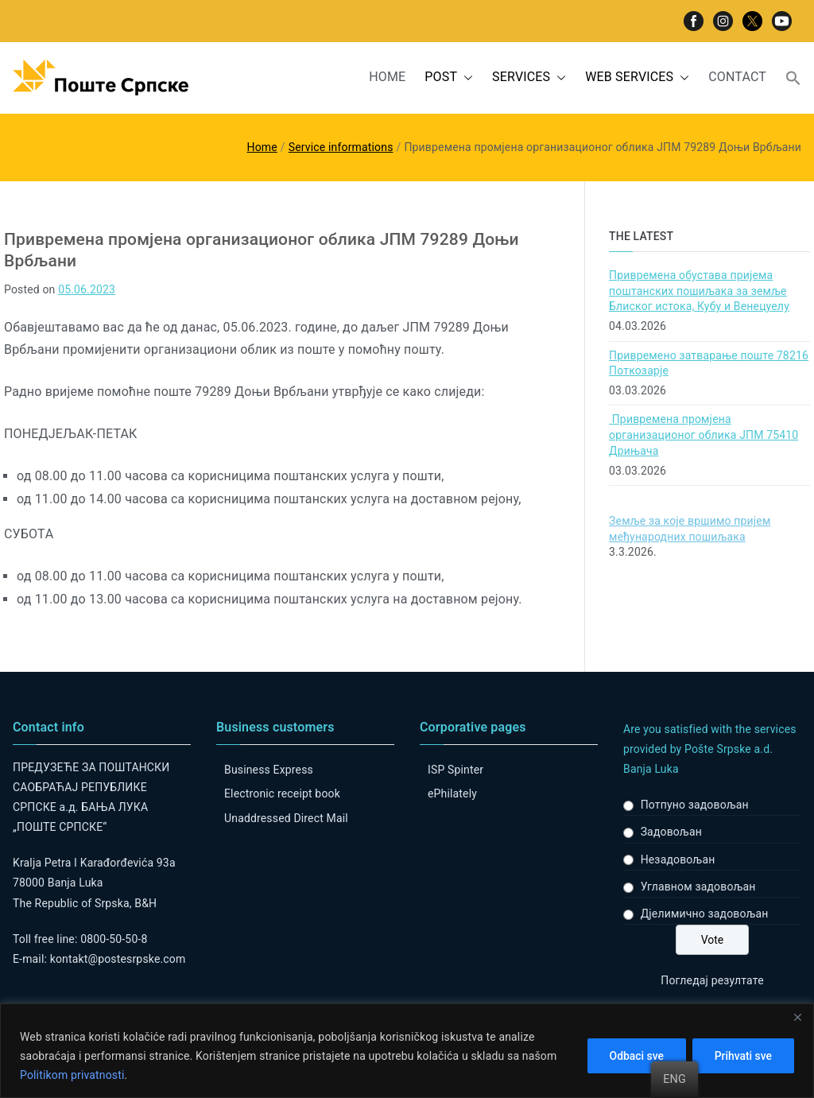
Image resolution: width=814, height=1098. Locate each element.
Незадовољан (678, 859)
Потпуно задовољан (695, 804)
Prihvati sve (742, 1056)
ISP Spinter (455, 769)
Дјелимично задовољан (705, 913)
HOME (387, 76)
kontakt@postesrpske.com (118, 959)
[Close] (797, 1016)
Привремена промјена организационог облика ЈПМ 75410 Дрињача (703, 434)
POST (448, 77)
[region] (407, 1050)
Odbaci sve (633, 1056)
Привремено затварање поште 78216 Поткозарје (708, 363)
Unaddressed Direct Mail (286, 818)
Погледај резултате (712, 980)
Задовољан (671, 831)
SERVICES (529, 77)
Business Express (268, 769)
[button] (465, 77)
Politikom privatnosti (72, 1075)
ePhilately (452, 793)
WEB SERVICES (637, 77)
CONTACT (737, 76)
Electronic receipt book (282, 793)
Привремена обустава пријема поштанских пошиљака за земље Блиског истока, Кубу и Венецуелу (699, 290)
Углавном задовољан (698, 886)
